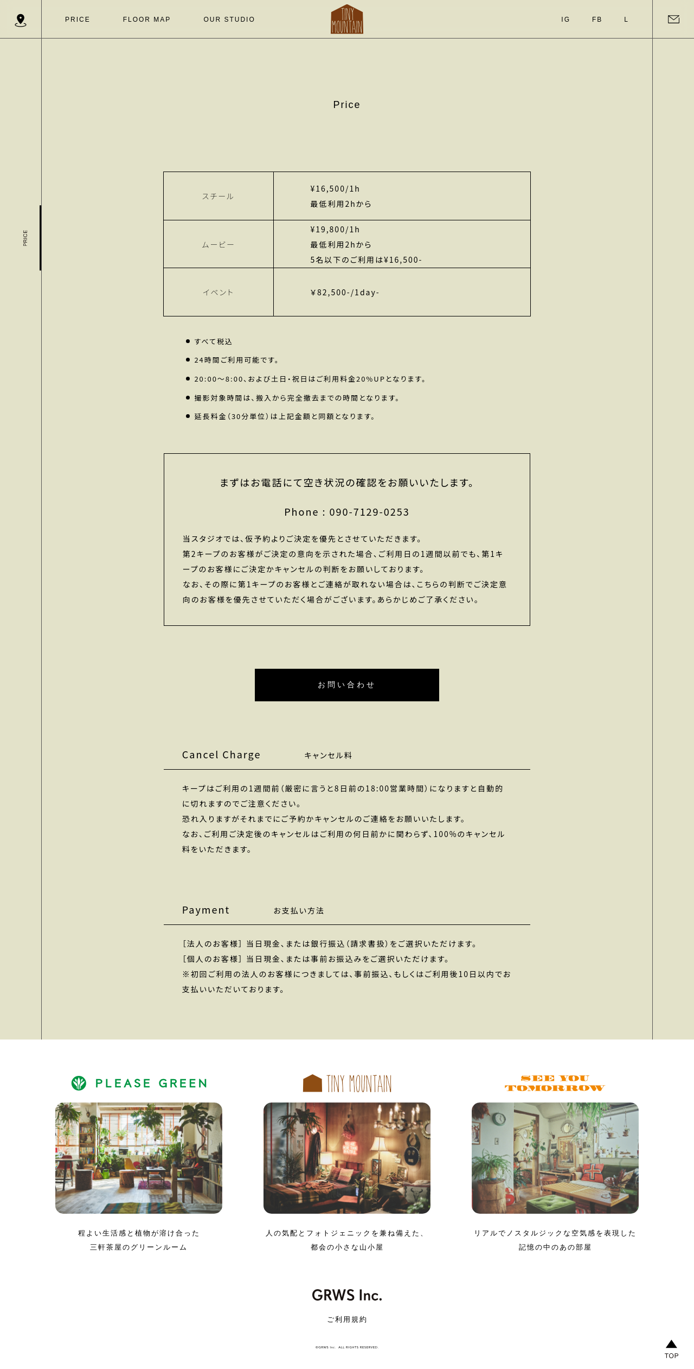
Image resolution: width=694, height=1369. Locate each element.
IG (565, 19)
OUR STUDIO (229, 19)
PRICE (78, 19)
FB (597, 19)
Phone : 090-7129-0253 (347, 511)
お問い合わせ (347, 684)
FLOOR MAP (147, 19)
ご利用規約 (347, 1319)
